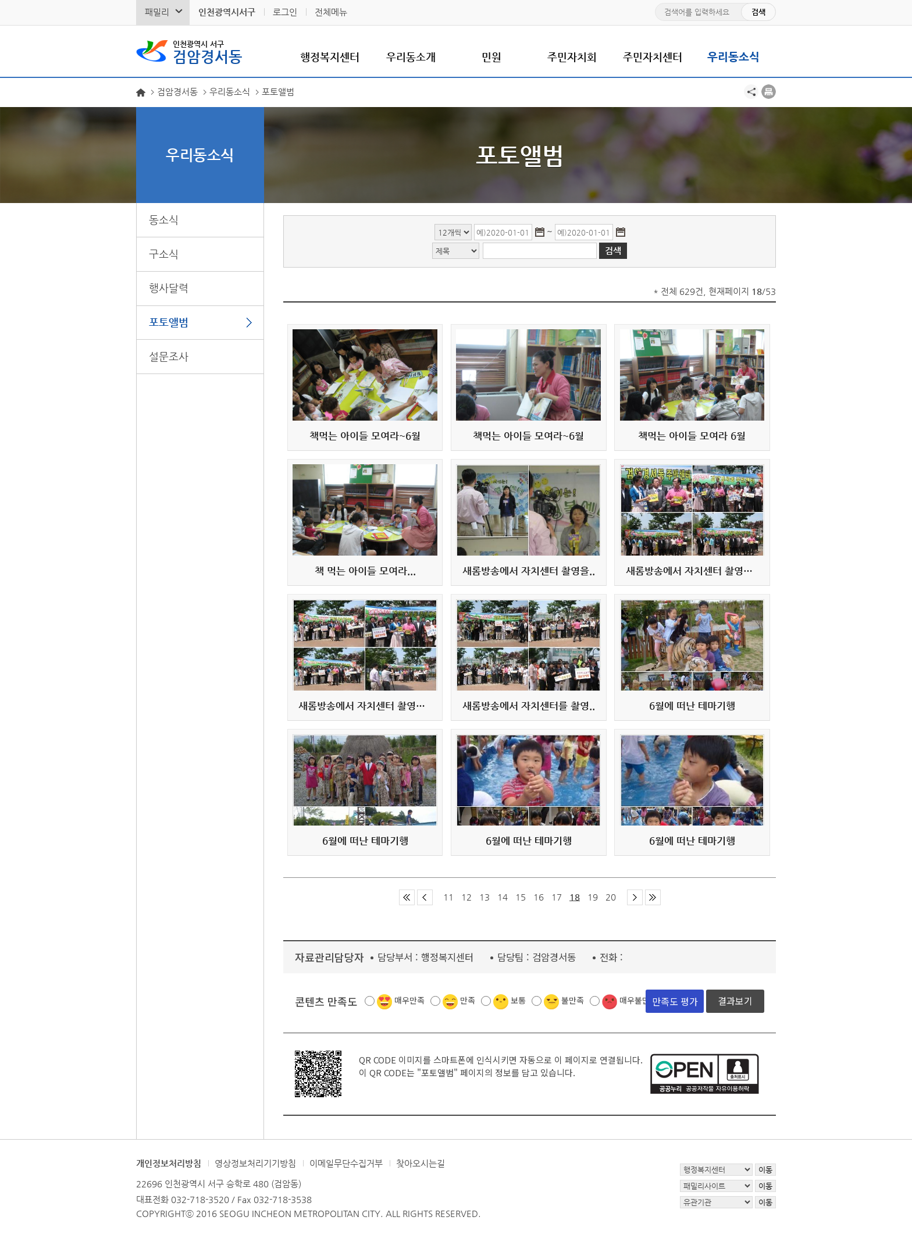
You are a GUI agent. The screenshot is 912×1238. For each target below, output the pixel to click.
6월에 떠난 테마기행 (692, 706)
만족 (467, 1000)
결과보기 (735, 1001)
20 (610, 897)
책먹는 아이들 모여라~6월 (365, 436)
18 (574, 897)
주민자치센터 (652, 57)
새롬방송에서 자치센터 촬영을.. (528, 571)
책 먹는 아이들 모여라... (365, 571)
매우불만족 (638, 1000)
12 (466, 897)
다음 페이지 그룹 (635, 897)
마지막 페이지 (653, 897)
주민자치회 (572, 57)
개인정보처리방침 (168, 1163)
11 (448, 897)
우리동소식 (733, 57)
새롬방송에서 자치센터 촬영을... (692, 571)
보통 (518, 1000)
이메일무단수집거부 (346, 1163)
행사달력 (168, 288)
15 (520, 897)
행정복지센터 (329, 57)
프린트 (768, 91)
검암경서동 (208, 51)
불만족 (572, 1000)
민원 (491, 57)
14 (502, 897)
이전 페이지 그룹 (425, 897)
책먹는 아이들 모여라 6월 (692, 436)
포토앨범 (168, 322)
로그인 (285, 12)
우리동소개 (411, 57)
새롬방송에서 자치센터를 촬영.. (528, 706)
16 (538, 897)
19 (592, 897)
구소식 (164, 254)
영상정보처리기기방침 (255, 1163)
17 (556, 897)
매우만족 (409, 1000)
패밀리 (157, 12)
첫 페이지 (407, 897)
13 (484, 897)
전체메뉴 (331, 12)
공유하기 (751, 91)
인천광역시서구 (226, 12)
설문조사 (168, 356)
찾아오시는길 (420, 1163)
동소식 (164, 220)
